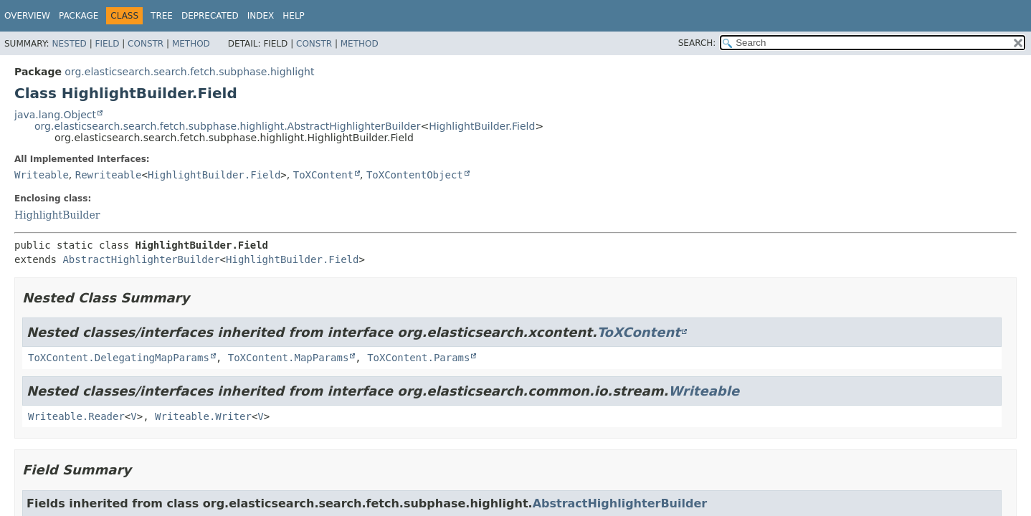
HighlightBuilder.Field (482, 126)
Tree (162, 16)
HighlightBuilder (57, 215)
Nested (69, 44)
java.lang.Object (55, 114)
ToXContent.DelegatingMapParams (118, 357)
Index (261, 16)
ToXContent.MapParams (288, 357)
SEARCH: (697, 43)
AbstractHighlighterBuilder (140, 259)
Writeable (41, 175)
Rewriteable (108, 175)
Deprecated (210, 16)
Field (107, 44)
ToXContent (323, 175)
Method (191, 44)
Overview (27, 16)
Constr (145, 44)
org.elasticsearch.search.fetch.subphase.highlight (189, 71)
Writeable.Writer (203, 416)
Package (78, 16)
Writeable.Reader (76, 416)
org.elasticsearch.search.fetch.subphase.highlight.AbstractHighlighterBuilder (227, 126)
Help (293, 16)
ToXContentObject (414, 175)
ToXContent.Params (418, 357)
